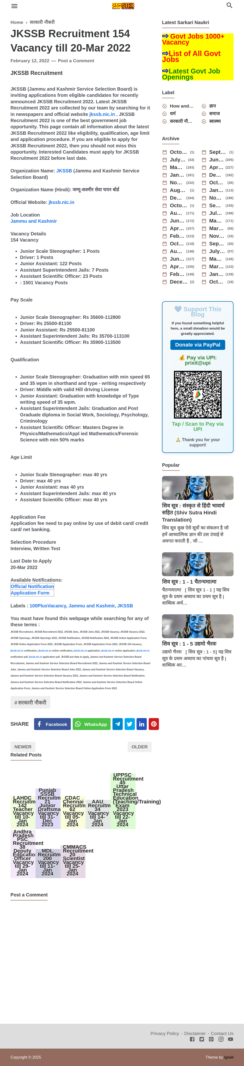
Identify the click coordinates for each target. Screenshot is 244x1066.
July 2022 (217, 251)
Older (139, 746)
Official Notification (32, 586)
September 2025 (218, 152)
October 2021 (217, 282)
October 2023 (179, 205)
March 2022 (216, 266)
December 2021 (179, 282)
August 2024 (179, 190)
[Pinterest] (154, 724)
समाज (214, 113)
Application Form (30, 592)
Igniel (229, 1057)
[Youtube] (231, 1039)
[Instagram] (221, 1039)
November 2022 (217, 236)
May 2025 (177, 167)
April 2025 (216, 167)
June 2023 (177, 220)
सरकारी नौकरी (32, 703)
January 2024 (216, 190)
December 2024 (216, 175)
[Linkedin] (142, 724)
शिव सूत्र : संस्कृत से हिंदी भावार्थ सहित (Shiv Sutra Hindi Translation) (193, 513)
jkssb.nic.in (102, 114)
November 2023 (216, 198)
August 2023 (177, 213)
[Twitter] (92, 724)
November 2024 (177, 182)
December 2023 (177, 198)
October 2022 (177, 243)
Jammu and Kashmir (33, 221)
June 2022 (177, 259)
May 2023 (216, 220)
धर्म (173, 113)
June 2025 (216, 159)
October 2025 (179, 152)
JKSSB (64, 170)
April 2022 (177, 266)
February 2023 (177, 236)
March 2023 (217, 228)
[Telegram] (117, 724)
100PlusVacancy (48, 605)
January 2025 (177, 175)
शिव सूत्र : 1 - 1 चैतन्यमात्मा (189, 582)
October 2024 (217, 182)
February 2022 (177, 274)
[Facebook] (52, 724)
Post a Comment (76, 60)
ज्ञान (212, 106)
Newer (23, 746)
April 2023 (177, 228)
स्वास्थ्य (215, 121)
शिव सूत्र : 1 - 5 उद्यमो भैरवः (189, 644)
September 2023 (216, 205)
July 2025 (178, 159)
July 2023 (216, 213)
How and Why (182, 106)
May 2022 (216, 259)
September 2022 (217, 243)
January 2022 (216, 274)
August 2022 (177, 251)
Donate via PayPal (197, 345)
